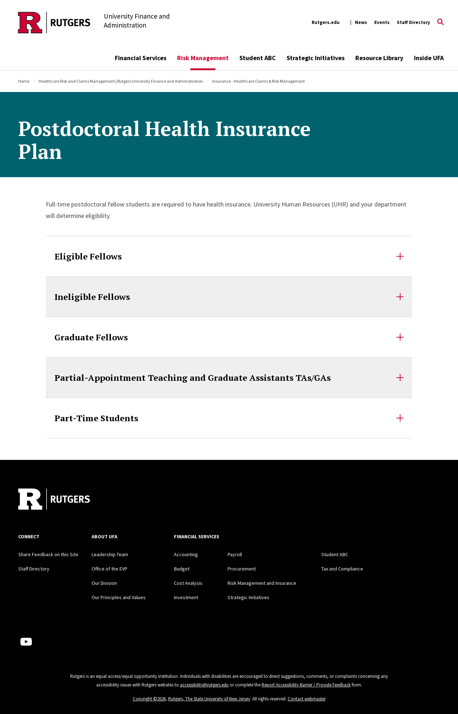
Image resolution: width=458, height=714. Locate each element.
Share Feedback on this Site (48, 554)
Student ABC (257, 58)
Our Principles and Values (119, 597)
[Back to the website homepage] (54, 22)
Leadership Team (110, 554)
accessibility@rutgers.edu (204, 685)
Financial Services (140, 58)
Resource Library (379, 58)
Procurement (242, 568)
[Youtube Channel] (26, 642)
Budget (182, 568)
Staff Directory (413, 22)
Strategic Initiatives (316, 58)
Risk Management (203, 58)
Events (382, 22)
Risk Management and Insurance (262, 583)
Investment (186, 597)
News (361, 22)
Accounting (186, 554)
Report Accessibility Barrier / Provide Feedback (306, 685)
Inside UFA (429, 58)
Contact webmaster (307, 699)
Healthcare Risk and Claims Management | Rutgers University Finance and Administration (121, 81)
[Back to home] (54, 500)
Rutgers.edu (326, 22)
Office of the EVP (109, 568)
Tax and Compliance (342, 568)
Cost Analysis (188, 583)
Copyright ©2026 (149, 699)
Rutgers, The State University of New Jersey (209, 699)
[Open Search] (440, 22)
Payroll (235, 554)
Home (23, 81)
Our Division (104, 583)
